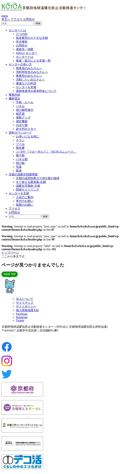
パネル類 (22, 159)
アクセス (16, 19)
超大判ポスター (26, 128)
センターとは (24, 56)
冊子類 (20, 155)
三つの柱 (22, 34)
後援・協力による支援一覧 (33, 60)
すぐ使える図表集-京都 (31, 182)
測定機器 (22, 121)
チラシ (20, 140)
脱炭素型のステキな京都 (32, 37)
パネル (20, 106)
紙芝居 (20, 113)
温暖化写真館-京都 (28, 185)
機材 (14, 98)
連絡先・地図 (24, 49)
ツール (20, 144)
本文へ (5, 19)
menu (4, 15)
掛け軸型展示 (24, 109)
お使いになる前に (27, 136)
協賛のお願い (24, 204)
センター (17, 30)
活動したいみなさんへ (30, 79)
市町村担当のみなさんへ (32, 72)
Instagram (22, 317)
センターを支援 (26, 87)
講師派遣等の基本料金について (36, 90)
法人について (24, 298)
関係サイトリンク (27, 189)
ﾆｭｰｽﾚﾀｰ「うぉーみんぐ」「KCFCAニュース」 (46, 151)
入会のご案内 (24, 197)
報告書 (20, 147)
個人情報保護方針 (27, 310)
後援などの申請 (26, 83)
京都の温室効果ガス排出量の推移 (37, 178)
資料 (20, 132)
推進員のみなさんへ (29, 68)
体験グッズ (23, 117)
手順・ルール (24, 102)
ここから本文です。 (14, 256)
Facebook (21, 313)
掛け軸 (20, 163)
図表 (19, 170)
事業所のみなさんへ (29, 75)
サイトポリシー (26, 306)
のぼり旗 (22, 125)
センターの (20, 64)
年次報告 (22, 41)
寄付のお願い (24, 200)
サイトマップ (24, 302)
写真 (19, 166)
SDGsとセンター (26, 53)
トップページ (10, 252)
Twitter (20, 320)
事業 (14, 94)
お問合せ (29, 19)
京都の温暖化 (23, 174)
